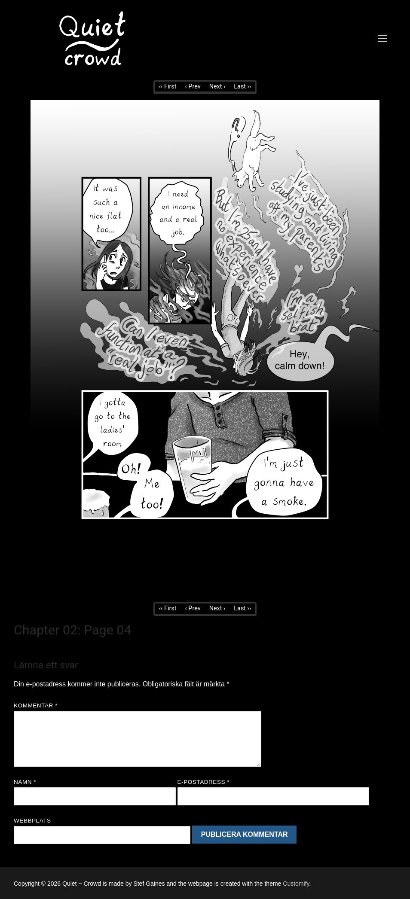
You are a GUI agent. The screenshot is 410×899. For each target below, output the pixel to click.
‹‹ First (168, 86)
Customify (296, 883)
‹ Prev (192, 86)
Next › (217, 86)
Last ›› (242, 86)
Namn (25, 782)
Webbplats (32, 820)
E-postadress (203, 782)
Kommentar (36, 705)
